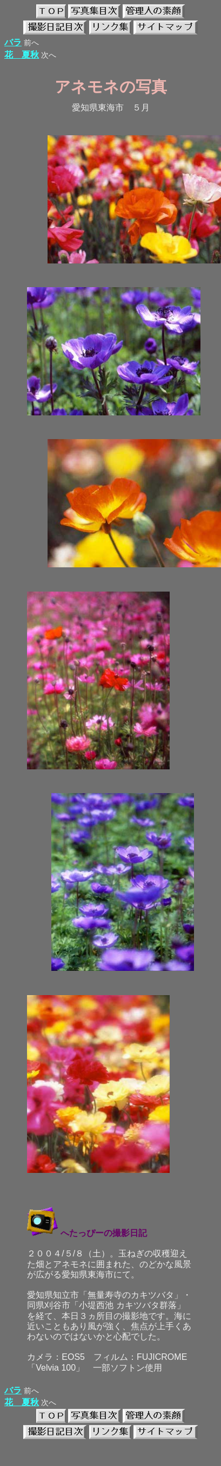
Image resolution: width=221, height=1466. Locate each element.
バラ (13, 42)
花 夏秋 (21, 54)
